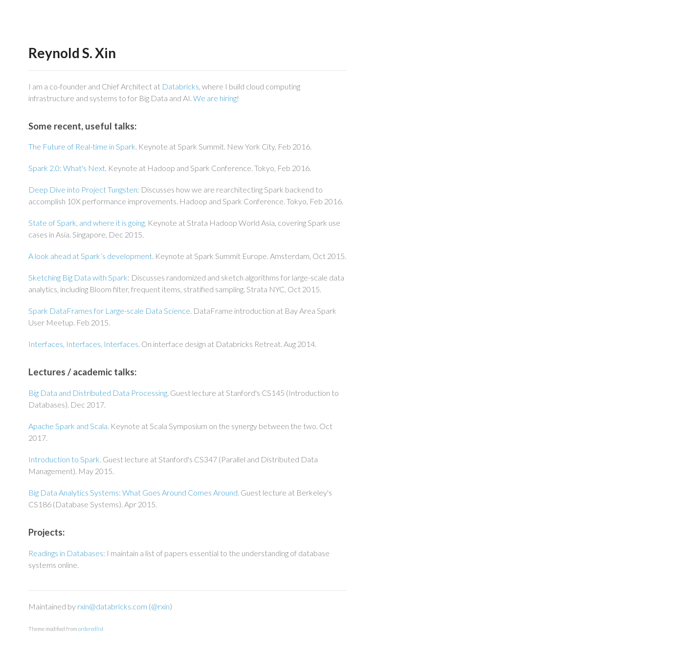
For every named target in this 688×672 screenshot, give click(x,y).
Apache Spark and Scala (68, 426)
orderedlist (91, 629)
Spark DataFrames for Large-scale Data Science (109, 310)
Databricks (180, 86)
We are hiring (215, 98)
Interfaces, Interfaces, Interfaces (83, 343)
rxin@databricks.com (112, 606)
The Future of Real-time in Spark (81, 146)
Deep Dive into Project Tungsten (82, 189)
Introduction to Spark (64, 459)
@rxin (160, 606)
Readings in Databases (65, 553)
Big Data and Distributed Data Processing (97, 392)
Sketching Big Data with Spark (78, 277)
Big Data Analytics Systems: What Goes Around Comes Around (133, 492)
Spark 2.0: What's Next (66, 168)
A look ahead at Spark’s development (90, 255)
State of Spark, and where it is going (86, 222)
